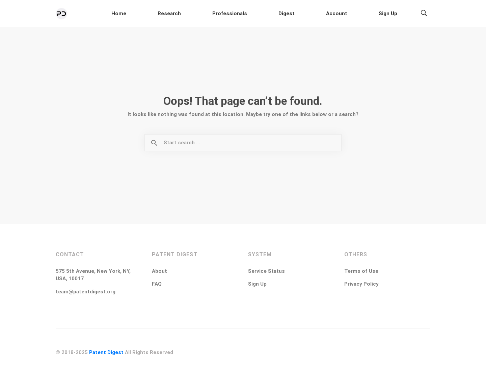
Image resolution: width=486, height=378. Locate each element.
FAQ (157, 285)
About (159, 272)
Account (366, 14)
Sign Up (397, 14)
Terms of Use (361, 272)
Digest (335, 14)
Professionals (297, 14)
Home (224, 14)
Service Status (266, 272)
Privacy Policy (361, 285)
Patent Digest (106, 354)
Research (256, 14)
